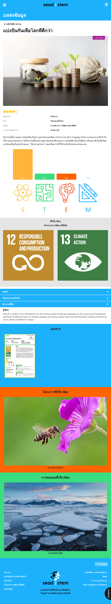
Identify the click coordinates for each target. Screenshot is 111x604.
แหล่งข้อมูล (8, 589)
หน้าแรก (7, 572)
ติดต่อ (105, 576)
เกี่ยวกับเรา (8, 580)
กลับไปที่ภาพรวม (13, 24)
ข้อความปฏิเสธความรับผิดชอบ (95, 585)
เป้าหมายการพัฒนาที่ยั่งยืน (14, 585)
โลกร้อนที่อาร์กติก (55, 553)
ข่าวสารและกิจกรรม (99, 580)
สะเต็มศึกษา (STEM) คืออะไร (15, 576)
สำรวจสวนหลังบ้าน (55, 467)
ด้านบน (103, 564)
